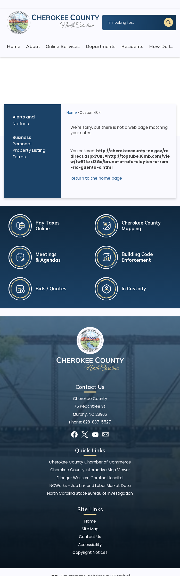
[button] (168, 13)
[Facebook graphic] (74, 425)
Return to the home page (96, 169)
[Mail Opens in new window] (105, 425)
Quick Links (90, 441)
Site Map (90, 520)
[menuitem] (32, 111)
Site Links (90, 500)
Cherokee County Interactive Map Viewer (90, 461)
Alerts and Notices (24, 111)
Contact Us (90, 528)
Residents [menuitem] (132, 38)
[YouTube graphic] (95, 425)
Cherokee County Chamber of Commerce (90, 453)
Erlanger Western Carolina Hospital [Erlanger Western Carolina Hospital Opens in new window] (90, 469)
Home (72, 103)
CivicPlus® (121, 567)
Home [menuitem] (13, 38)
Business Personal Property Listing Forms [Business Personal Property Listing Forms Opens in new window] (29, 138)
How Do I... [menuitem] (161, 38)
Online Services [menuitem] (63, 38)
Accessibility (90, 536)
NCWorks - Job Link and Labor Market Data (90, 476)
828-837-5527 (97, 413)
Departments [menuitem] (101, 38)
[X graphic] (84, 425)
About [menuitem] (33, 38)
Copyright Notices (90, 543)
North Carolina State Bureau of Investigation (90, 484)
